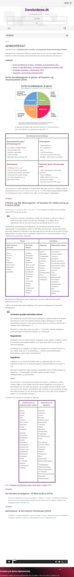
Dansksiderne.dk (37, 10)
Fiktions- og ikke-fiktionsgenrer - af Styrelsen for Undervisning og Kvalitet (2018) (38, 67)
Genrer (7, 42)
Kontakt (47, 14)
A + (37, 23)
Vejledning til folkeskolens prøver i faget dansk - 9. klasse (28, 485)
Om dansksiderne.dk (35, 14)
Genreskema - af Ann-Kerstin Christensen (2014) (28, 73)
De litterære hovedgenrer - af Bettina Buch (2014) (28, 70)
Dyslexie (37, 19)
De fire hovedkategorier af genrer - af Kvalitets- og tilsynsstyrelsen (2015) (36, 65)
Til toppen (8, 198)
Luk (60, 569)
